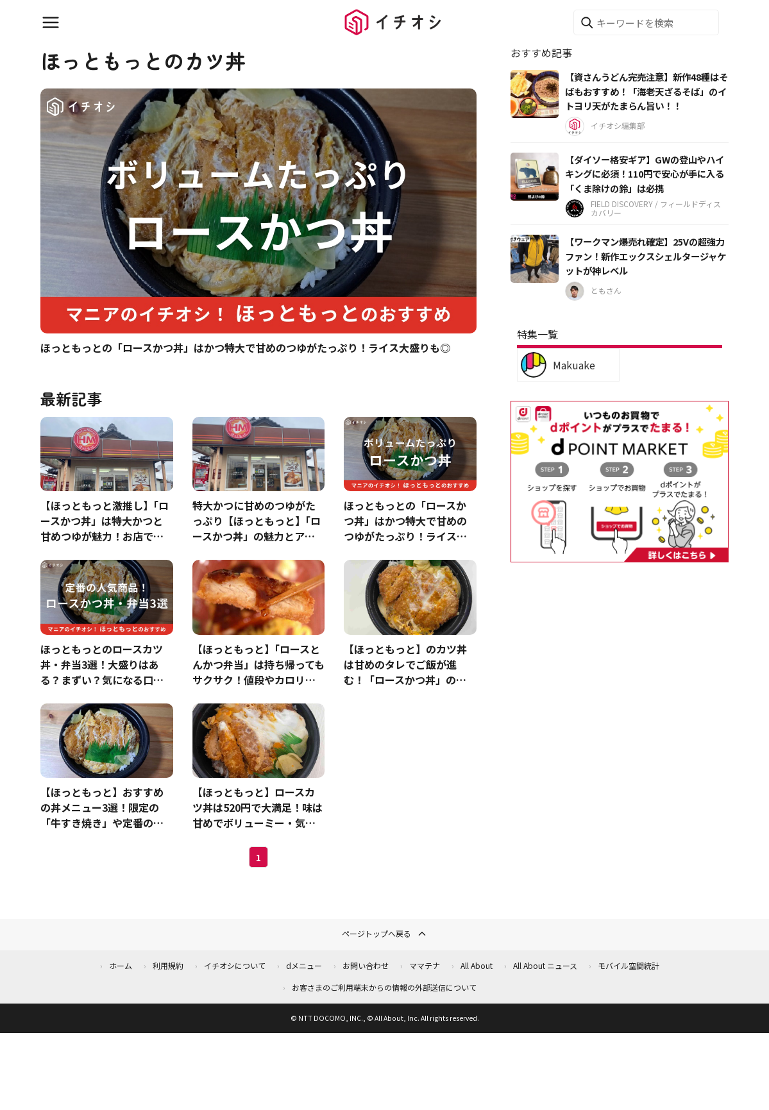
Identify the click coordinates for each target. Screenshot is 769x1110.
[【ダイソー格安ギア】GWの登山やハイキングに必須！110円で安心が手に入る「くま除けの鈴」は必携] (535, 177)
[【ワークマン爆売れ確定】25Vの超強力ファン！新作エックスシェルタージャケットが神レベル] (535, 259)
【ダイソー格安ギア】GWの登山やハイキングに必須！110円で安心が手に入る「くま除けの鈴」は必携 (644, 174)
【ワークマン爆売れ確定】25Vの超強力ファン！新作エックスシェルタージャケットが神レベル (645, 256)
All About (477, 965)
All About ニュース (545, 965)
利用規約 (168, 965)
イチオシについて (235, 965)
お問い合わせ (365, 965)
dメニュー (304, 965)
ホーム (120, 965)
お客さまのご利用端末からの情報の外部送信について (384, 987)
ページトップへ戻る (385, 933)
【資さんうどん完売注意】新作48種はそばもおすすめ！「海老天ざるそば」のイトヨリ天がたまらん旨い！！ (646, 91)
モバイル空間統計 (628, 965)
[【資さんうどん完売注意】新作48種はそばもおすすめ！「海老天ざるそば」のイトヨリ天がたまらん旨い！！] (535, 94)
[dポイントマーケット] (620, 555)
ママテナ (424, 965)
